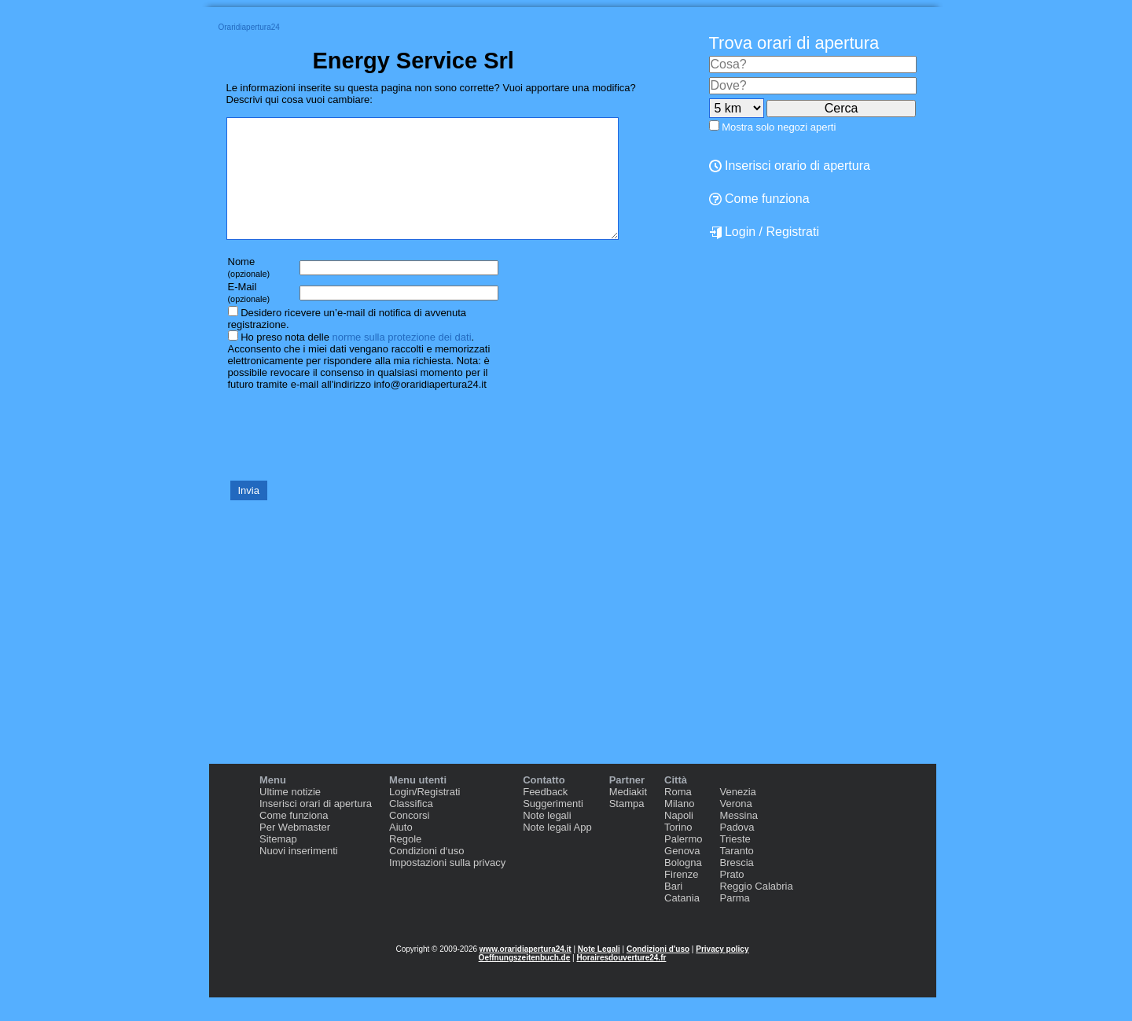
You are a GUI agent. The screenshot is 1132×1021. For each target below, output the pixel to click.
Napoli (678, 839)
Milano (679, 827)
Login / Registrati (764, 232)
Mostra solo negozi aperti (779, 127)
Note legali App (557, 851)
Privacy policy (722, 972)
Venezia (737, 815)
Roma (678, 815)
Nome (249, 290)
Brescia (736, 886)
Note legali (547, 839)
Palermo (683, 862)
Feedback (545, 815)
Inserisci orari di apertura (315, 827)
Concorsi (409, 839)
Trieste (734, 862)
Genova (682, 874)
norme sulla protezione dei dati (401, 361)
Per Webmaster (294, 851)
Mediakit (628, 815)
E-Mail (249, 315)
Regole (405, 862)
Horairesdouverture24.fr (621, 981)
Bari (673, 910)
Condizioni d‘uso (426, 874)
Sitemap (278, 862)
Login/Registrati (424, 815)
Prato (731, 898)
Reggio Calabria (755, 910)
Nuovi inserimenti (298, 874)
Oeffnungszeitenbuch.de (525, 981)
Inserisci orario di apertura (789, 165)
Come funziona (759, 198)
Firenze (681, 898)
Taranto (736, 874)
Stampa (627, 827)
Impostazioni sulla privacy (447, 886)
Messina (738, 839)
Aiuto (401, 851)
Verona (735, 827)
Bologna (683, 886)
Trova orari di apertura (794, 43)
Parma (734, 921)
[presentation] (345, 457)
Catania (682, 921)
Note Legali (599, 972)
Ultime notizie (290, 815)
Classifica (411, 827)
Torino (678, 851)
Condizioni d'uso (658, 972)
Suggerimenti (553, 827)
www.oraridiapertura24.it (526, 972)
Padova (736, 851)
